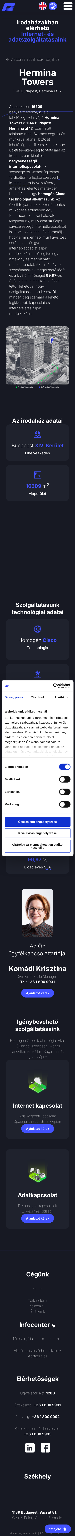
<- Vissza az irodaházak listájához (32, 59)
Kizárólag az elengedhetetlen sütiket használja (37, 846)
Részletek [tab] (38, 697)
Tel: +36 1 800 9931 (37, 982)
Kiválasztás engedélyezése (37, 833)
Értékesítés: (37, 1405)
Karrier (37, 1289)
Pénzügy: (37, 1417)
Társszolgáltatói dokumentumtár (37, 1339)
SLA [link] (12, 281)
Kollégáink (37, 1306)
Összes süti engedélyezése (37, 821)
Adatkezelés (37, 1356)
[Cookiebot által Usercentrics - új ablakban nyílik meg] (53, 686)
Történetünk (37, 1300)
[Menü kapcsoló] (68, 6)
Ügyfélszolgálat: (37, 1393)
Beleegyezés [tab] (14, 697)
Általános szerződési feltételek (37, 1350)
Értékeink (37, 1311)
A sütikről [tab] (62, 697)
